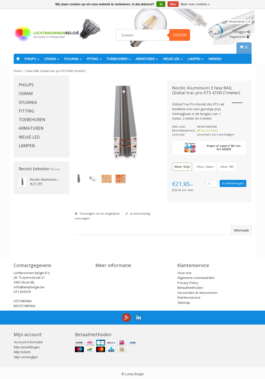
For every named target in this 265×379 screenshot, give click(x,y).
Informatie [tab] (241, 230)
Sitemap (183, 300)
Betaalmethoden (190, 285)
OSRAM (51, 58)
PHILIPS (32, 58)
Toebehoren (119, 58)
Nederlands (237, 21)
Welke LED (173, 58)
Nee (173, 4)
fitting (94, 58)
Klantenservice (188, 295)
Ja (160, 4)
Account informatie (28, 340)
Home (18, 71)
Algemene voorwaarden (196, 275)
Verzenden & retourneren (197, 290)
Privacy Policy (187, 280)
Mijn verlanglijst (26, 354)
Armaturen (147, 58)
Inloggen (242, 32)
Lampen (195, 58)
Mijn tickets (22, 350)
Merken (215, 58)
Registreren (240, 37)
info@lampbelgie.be (29, 284)
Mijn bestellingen (27, 345)
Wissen (55, 169)
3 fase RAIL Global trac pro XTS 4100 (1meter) (55, 71)
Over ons (184, 270)
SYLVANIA (73, 58)
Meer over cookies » (195, 4)
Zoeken (180, 34)
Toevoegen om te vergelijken (97, 213)
